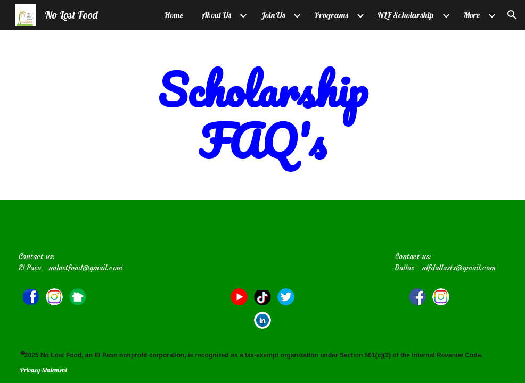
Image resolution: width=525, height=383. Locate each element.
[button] (512, 15)
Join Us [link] (272, 15)
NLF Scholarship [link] (406, 15)
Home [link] (173, 15)
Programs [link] (331, 15)
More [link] (471, 15)
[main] (262, 115)
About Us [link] (216, 15)
